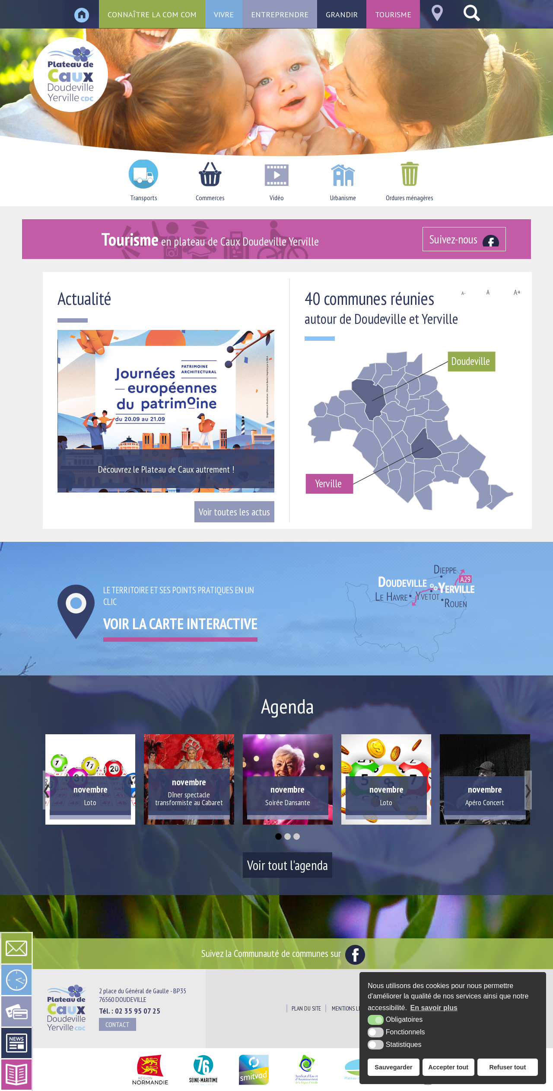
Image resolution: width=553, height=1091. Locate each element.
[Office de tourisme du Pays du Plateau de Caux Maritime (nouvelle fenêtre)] (427, 1085)
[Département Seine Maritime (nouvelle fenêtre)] (203, 1085)
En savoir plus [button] (434, 1007)
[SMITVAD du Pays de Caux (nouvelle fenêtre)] (254, 1085)
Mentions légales (353, 1008)
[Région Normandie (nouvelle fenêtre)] (150, 1085)
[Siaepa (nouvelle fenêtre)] (306, 1085)
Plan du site (306, 1008)
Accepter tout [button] (448, 1067)
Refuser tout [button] (507, 1067)
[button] (278, 836)
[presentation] (46, 790)
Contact (117, 1024)
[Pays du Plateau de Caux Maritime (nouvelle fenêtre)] (366, 1085)
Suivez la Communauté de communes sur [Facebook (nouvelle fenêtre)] (283, 953)
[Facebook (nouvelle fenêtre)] (464, 239)
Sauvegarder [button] (393, 1067)
